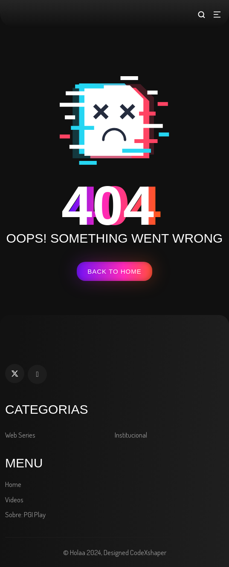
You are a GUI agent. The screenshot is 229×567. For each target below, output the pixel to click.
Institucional (131, 434)
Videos (14, 499)
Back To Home (114, 271)
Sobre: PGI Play (25, 514)
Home (13, 484)
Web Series (20, 434)
